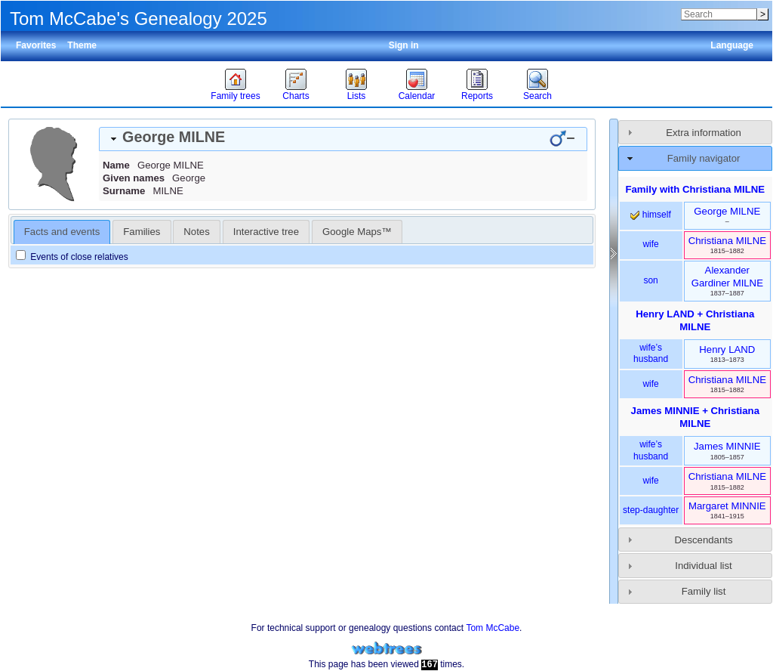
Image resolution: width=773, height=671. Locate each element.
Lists (356, 96)
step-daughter (651, 510)
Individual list (703, 565)
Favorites (36, 45)
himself (650, 214)
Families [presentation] (141, 231)
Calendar (417, 96)
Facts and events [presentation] (62, 231)
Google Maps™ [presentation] (357, 231)
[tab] (343, 139)
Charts (295, 96)
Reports (477, 96)
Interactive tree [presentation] (266, 231)
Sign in (404, 45)
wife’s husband (650, 353)
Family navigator (704, 158)
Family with (695, 189)
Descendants (704, 540)
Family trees (235, 96)
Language (731, 45)
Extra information (703, 132)
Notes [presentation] (196, 231)
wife (650, 244)
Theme (82, 45)
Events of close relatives (72, 257)
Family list (704, 591)
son (650, 280)
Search (537, 96)
